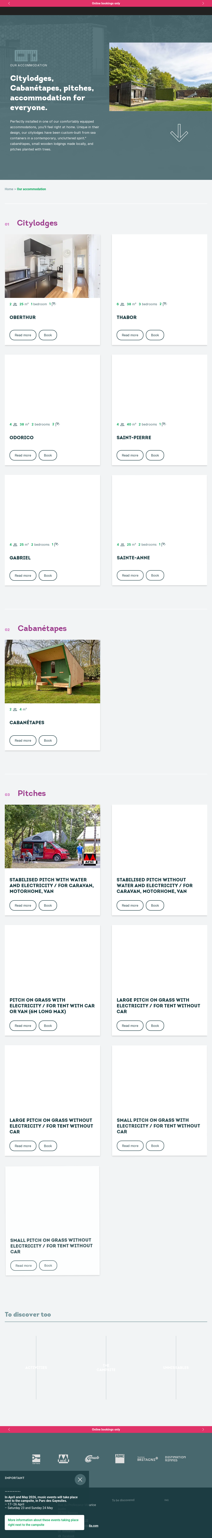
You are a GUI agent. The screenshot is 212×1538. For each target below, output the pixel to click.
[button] (6, 1513)
